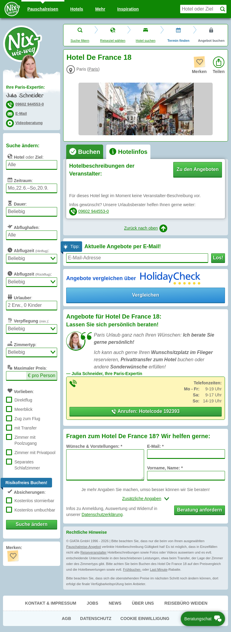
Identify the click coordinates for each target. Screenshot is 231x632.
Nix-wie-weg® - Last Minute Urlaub (22, 43)
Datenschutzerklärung (102, 514)
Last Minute (159, 569)
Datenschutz (95, 618)
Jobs (92, 603)
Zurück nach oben (145, 228)
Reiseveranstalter (93, 552)
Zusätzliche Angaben (141, 498)
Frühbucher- (132, 569)
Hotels (76, 9)
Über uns (143, 603)
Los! (218, 257)
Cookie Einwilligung (144, 618)
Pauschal (42, 9)
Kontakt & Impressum (50, 603)
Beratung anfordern (199, 509)
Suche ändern (32, 524)
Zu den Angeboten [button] (198, 169)
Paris (93, 69)
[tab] (84, 152)
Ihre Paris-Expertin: (25, 87)
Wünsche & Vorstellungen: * (94, 446)
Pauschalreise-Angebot (83, 546)
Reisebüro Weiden (186, 603)
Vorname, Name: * (165, 468)
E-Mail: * (155, 446)
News (115, 603)
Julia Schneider (24, 96)
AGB (66, 618)
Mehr (100, 9)
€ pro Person (41, 375)
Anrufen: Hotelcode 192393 (146, 411)
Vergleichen (145, 295)
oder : (25, 156)
